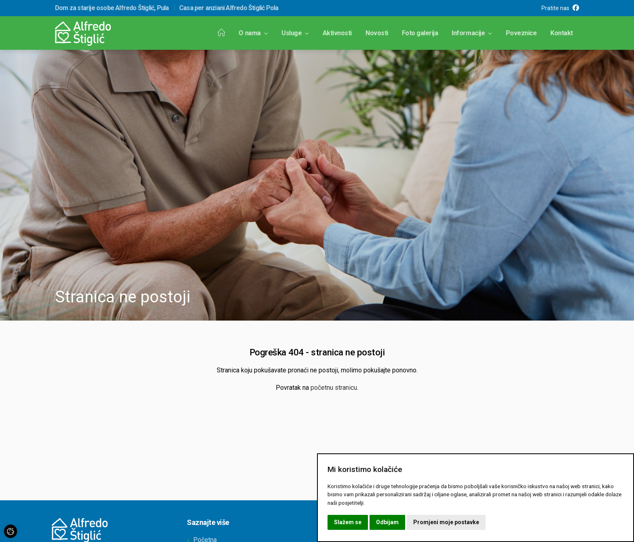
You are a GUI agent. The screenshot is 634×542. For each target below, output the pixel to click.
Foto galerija (420, 33)
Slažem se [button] (347, 522)
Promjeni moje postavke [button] (446, 522)
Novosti (377, 33)
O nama (253, 33)
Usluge (295, 33)
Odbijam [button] (387, 522)
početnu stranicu (334, 387)
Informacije (472, 33)
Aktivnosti (337, 33)
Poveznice (521, 33)
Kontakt (561, 33)
